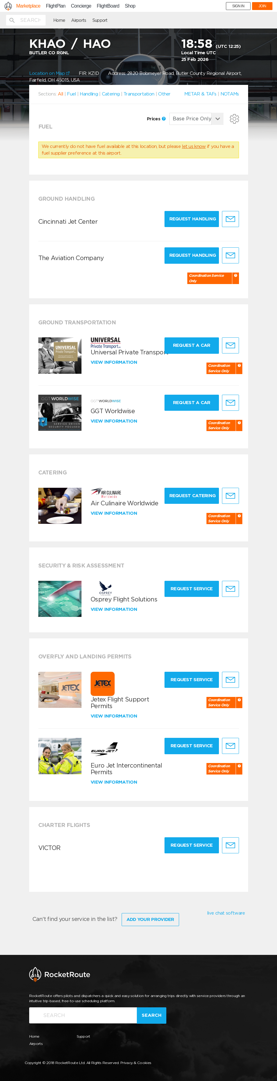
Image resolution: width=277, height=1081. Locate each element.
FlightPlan (55, 6)
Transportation (138, 94)
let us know (194, 146)
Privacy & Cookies (135, 1062)
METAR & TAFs (200, 94)
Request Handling (192, 219)
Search (151, 1015)
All (60, 94)
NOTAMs (229, 94)
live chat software (226, 913)
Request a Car (191, 345)
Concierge (81, 6)
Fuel (71, 94)
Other (164, 94)
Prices (156, 119)
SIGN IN (238, 6)
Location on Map (49, 73)
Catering (110, 94)
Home (59, 20)
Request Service (192, 588)
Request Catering (192, 495)
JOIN (262, 6)
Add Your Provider (150, 919)
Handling (89, 94)
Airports (78, 20)
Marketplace (28, 6)
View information (114, 362)
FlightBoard (108, 6)
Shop (130, 6)
